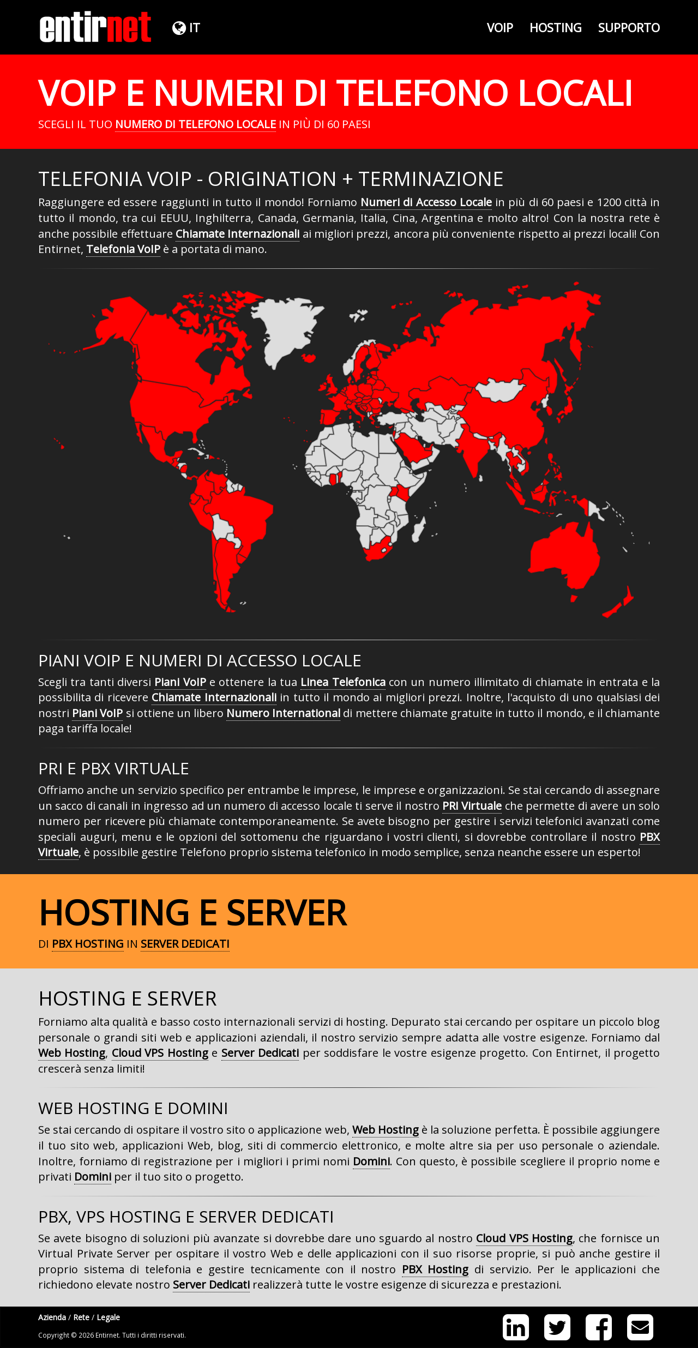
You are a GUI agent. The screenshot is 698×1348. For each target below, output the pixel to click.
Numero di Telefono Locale (195, 124)
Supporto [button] (629, 27)
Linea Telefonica (342, 682)
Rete (81, 1317)
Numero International (283, 713)
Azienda (52, 1317)
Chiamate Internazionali (237, 233)
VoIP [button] (500, 27)
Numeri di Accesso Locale (426, 202)
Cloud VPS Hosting (160, 1052)
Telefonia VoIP (123, 249)
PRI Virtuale (472, 805)
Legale (108, 1317)
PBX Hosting (88, 943)
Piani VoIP (180, 682)
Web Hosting (71, 1052)
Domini (371, 1161)
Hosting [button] (555, 27)
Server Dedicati (185, 943)
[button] (185, 27)
